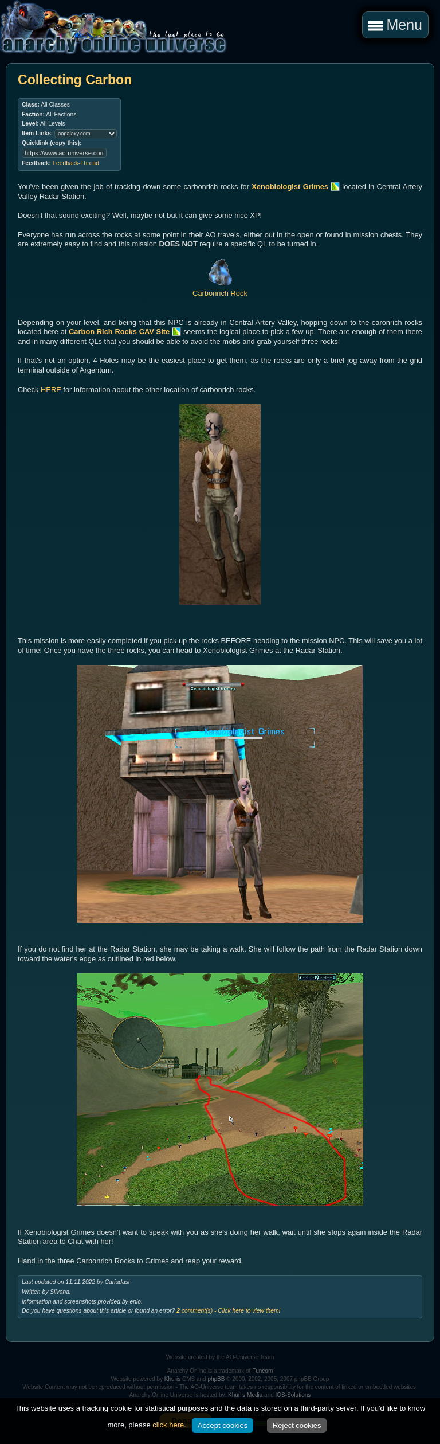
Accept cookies (222, 1425)
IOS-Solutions (293, 1395)
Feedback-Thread (76, 163)
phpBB (216, 1379)
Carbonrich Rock (219, 289)
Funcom (262, 1371)
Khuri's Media (245, 1395)
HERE (51, 389)
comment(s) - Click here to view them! (228, 1311)
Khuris (172, 1379)
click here (168, 1424)
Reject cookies (297, 1425)
